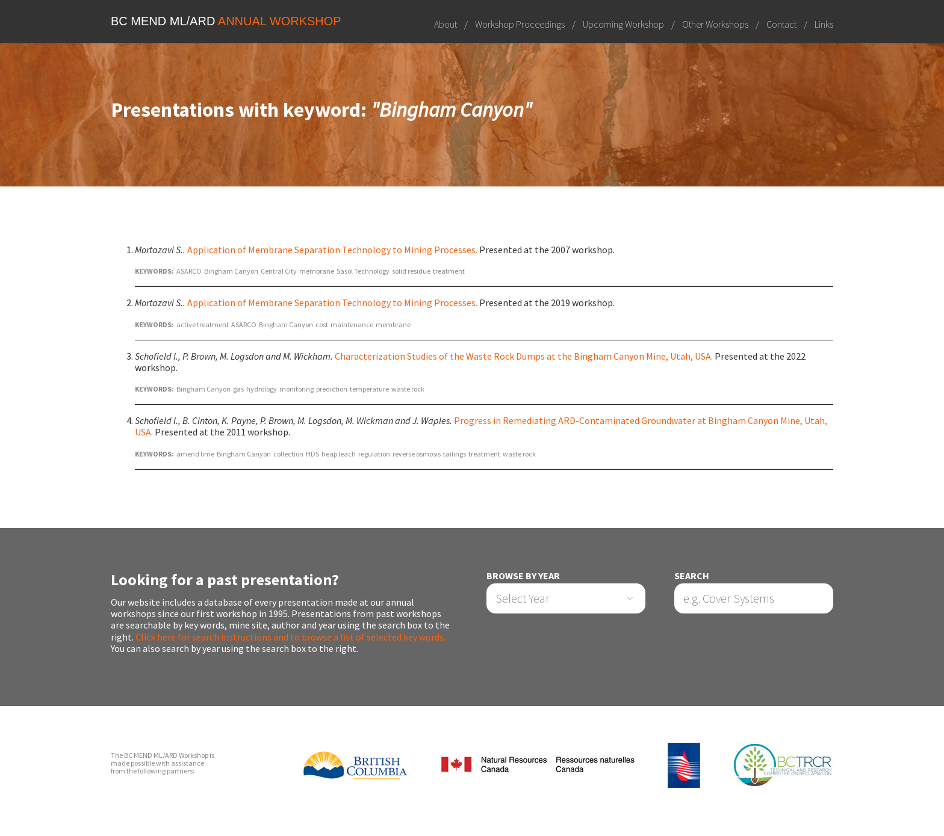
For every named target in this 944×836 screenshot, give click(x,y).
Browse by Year (523, 576)
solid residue (411, 270)
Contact (781, 24)
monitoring (296, 388)
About (445, 24)
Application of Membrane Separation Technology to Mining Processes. (332, 250)
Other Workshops (715, 24)
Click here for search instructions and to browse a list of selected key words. (290, 637)
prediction (331, 388)
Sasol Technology (363, 270)
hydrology (261, 388)
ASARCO (189, 270)
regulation (374, 453)
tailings (454, 453)
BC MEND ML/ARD (226, 21)
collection (288, 453)
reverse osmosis (417, 453)
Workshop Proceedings (520, 24)
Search (691, 576)
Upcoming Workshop (623, 24)
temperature (369, 388)
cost (321, 324)
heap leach (338, 453)
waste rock (407, 388)
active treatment (202, 324)
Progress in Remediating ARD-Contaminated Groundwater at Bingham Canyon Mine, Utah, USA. (481, 426)
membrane (316, 270)
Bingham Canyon (231, 270)
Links (824, 24)
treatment (449, 270)
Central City (279, 270)
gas (238, 388)
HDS (312, 453)
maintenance (352, 324)
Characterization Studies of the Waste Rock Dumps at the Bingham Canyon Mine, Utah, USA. (524, 356)
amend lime (195, 453)
